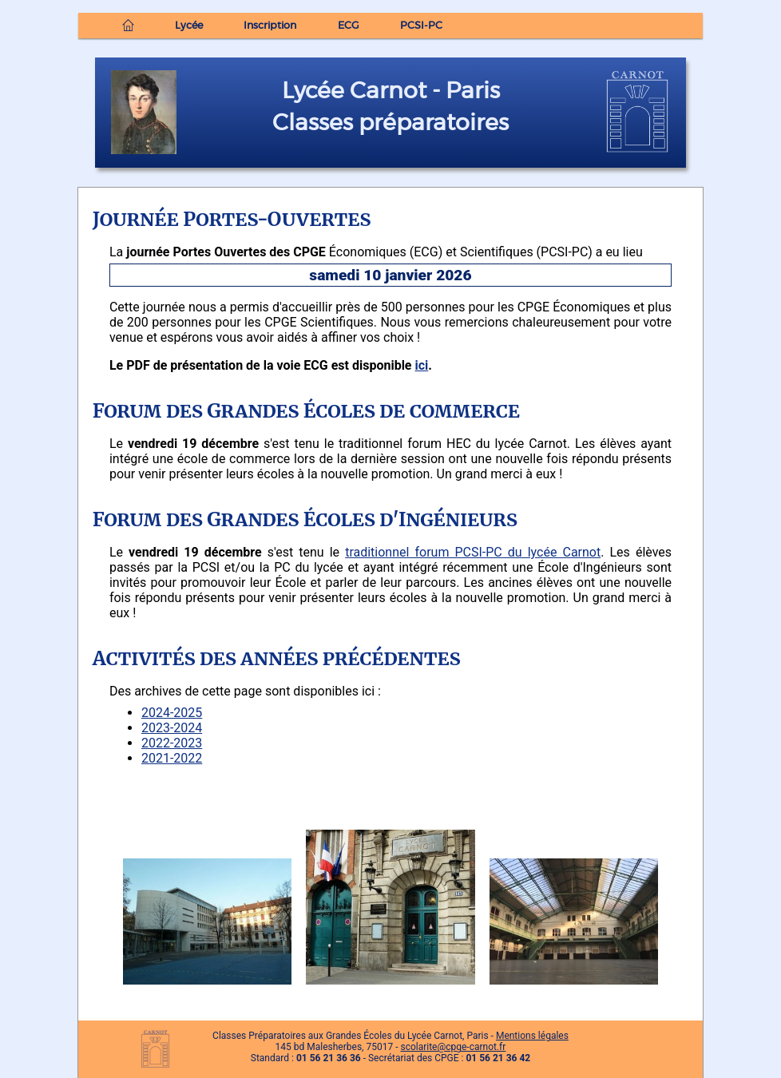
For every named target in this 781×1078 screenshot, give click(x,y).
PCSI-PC (421, 26)
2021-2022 (171, 758)
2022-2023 (171, 743)
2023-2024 (171, 727)
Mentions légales (532, 1035)
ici (421, 365)
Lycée (189, 26)
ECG (348, 26)
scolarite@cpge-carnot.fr (452, 1046)
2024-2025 (171, 712)
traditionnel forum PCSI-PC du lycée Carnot (473, 552)
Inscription (270, 26)
